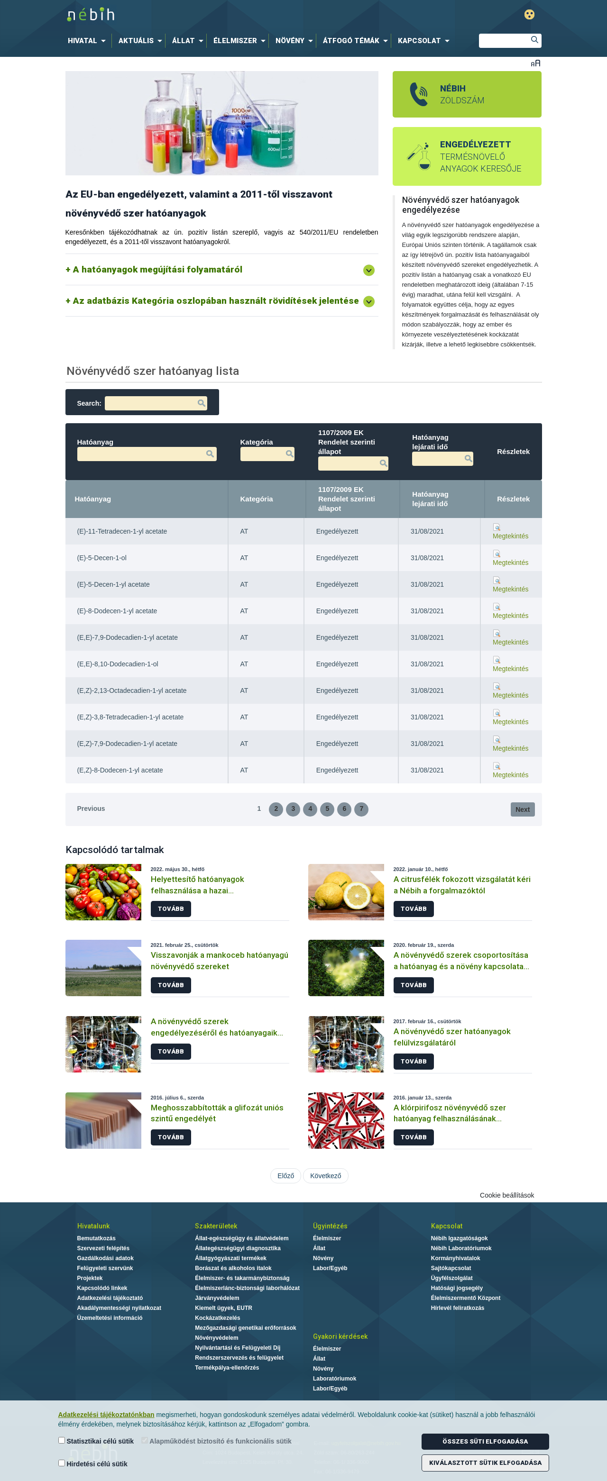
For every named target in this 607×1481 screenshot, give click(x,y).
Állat (319, 1248)
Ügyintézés (330, 1226)
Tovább (171, 908)
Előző (285, 1176)
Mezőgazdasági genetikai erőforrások (245, 1328)
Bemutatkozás (96, 1238)
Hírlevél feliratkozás (458, 1308)
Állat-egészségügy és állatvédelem (241, 1238)
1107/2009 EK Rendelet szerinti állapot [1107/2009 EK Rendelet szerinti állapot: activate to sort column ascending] (346, 498)
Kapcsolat (446, 1226)
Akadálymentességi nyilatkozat (119, 1308)
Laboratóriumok (334, 1378)
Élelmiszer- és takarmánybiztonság (242, 1278)
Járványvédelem (217, 1298)
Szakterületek (216, 1226)
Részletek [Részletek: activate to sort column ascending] (513, 499)
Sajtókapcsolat (451, 1268)
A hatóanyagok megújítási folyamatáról (157, 269)
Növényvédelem (216, 1338)
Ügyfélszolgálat (452, 1278)
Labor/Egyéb (330, 1268)
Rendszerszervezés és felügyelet (239, 1357)
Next (522, 809)
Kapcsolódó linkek (102, 1288)
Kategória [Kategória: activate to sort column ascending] (256, 499)
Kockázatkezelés (217, 1318)
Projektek (90, 1278)
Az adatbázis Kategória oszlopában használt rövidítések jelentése (216, 300)
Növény (323, 1258)
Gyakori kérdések (340, 1336)
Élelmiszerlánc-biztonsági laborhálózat (247, 1288)
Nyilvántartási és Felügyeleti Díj (237, 1348)
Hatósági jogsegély (457, 1288)
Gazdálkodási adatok (105, 1258)
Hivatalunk (93, 1226)
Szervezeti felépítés (103, 1248)
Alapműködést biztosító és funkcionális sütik (216, 1441)
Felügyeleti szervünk (105, 1268)
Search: (142, 403)
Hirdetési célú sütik (93, 1464)
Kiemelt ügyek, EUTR (223, 1308)
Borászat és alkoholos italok (233, 1268)
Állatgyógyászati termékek (231, 1258)
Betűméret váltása (536, 63)
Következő (325, 1176)
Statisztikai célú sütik (96, 1441)
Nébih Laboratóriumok (461, 1248)
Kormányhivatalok (455, 1258)
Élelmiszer (327, 1238)
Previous (91, 808)
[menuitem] (88, 41)
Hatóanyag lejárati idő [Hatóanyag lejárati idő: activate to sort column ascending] (430, 499)
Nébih (205, 15)
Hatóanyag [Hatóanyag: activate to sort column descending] (93, 499)
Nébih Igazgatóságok (459, 1238)
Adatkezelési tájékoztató (110, 1298)
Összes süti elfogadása (485, 1441)
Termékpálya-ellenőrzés (227, 1367)
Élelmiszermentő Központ (466, 1298)
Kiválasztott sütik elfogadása (485, 1462)
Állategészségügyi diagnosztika (238, 1248)
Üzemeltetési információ (110, 1318)
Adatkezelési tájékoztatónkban (106, 1414)
